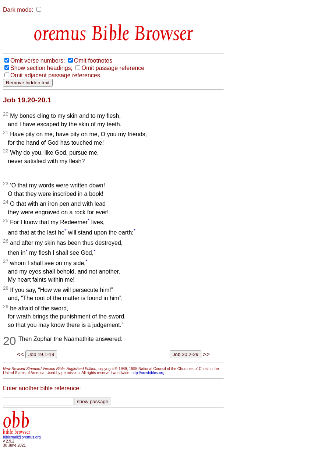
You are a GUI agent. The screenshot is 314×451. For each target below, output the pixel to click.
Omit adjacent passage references (55, 75)
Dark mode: (18, 10)
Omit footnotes (93, 60)
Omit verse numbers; (37, 60)
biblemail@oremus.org (22, 437)
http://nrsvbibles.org (147, 373)
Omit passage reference (112, 68)
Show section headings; (41, 68)
